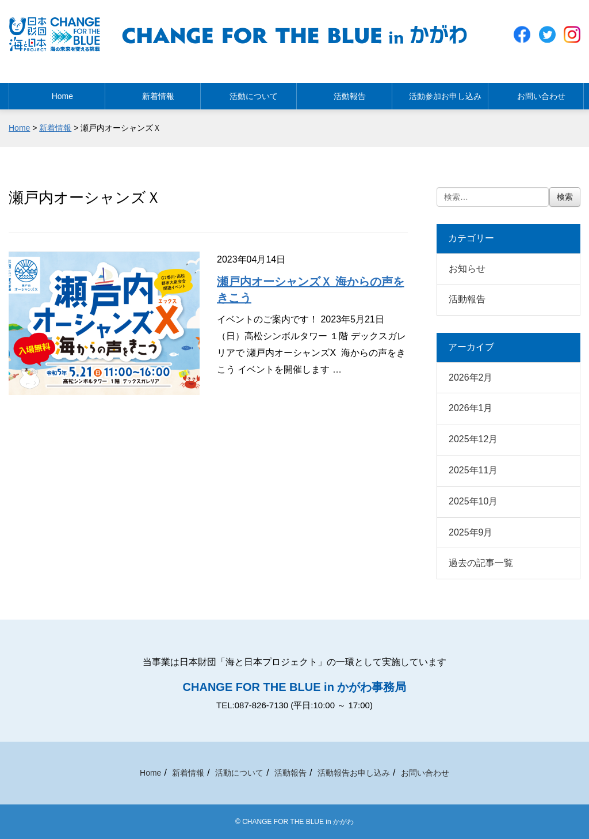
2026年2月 (471, 377)
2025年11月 (473, 470)
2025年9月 (471, 532)
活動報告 (344, 92)
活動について (248, 92)
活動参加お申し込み (440, 92)
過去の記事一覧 (481, 563)
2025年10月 (473, 501)
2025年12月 (473, 439)
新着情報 (152, 92)
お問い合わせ (535, 92)
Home (56, 92)
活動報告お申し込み (354, 772)
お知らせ (467, 269)
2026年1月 (471, 408)
